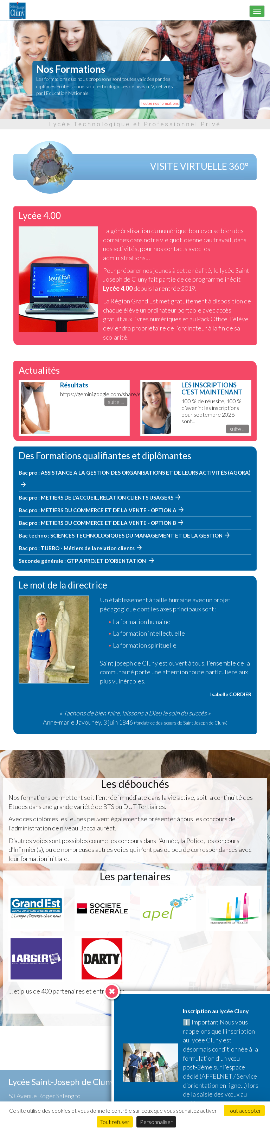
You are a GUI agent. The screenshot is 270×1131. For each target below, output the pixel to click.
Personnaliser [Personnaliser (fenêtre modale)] (156, 1121)
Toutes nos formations (159, 103)
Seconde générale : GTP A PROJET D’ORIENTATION (83, 561)
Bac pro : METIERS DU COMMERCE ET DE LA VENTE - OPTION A (97, 510)
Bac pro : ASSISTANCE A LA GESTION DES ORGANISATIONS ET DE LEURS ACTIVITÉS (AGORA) (135, 472)
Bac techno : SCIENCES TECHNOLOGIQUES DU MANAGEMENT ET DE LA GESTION (121, 535)
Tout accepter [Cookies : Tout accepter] (244, 1110)
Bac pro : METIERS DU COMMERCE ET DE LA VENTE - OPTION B (97, 523)
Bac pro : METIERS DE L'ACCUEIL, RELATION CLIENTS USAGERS (96, 497)
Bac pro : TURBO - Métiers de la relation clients (77, 548)
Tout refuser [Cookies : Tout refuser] (114, 1121)
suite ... (116, 401)
